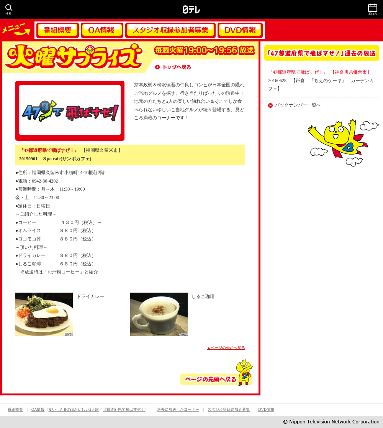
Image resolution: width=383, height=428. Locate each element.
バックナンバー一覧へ (298, 105)
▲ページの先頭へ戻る (226, 348)
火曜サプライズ (73, 57)
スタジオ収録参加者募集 (170, 30)
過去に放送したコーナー (178, 409)
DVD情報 (240, 30)
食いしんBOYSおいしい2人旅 (73, 409)
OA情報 (102, 30)
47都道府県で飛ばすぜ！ (124, 409)
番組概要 (57, 30)
